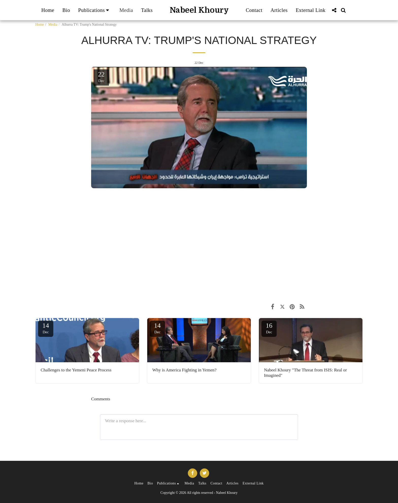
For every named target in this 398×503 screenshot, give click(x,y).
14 (45, 328)
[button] (94, 10)
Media (52, 24)
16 (269, 328)
